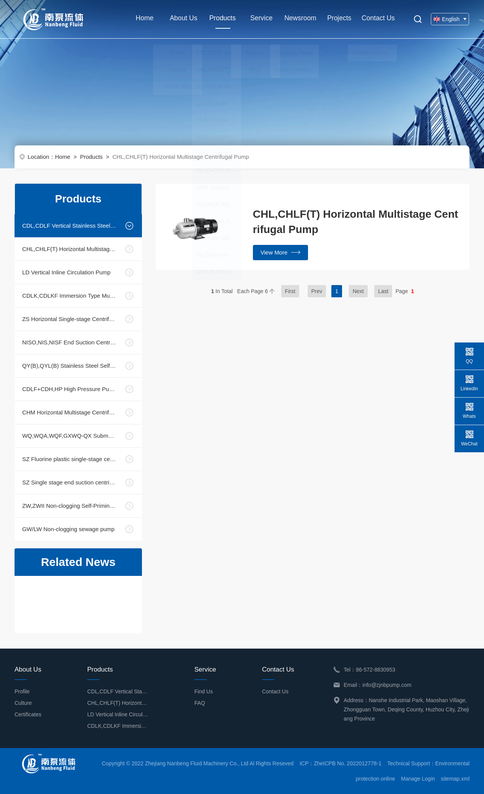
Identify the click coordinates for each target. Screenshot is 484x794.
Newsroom (299, 19)
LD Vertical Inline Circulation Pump (66, 272)
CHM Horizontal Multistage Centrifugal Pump (69, 412)
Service (260, 19)
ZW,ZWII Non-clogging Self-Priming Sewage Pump (69, 505)
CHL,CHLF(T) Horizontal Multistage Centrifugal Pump (69, 249)
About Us (182, 19)
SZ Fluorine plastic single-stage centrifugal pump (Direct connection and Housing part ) (69, 459)
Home (143, 19)
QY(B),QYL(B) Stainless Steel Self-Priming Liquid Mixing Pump (69, 365)
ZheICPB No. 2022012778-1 (347, 763)
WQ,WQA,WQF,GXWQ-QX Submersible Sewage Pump (69, 435)
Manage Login (418, 779)
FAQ (199, 703)
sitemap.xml (455, 779)
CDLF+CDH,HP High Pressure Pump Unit (69, 389)
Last (383, 291)
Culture (23, 703)
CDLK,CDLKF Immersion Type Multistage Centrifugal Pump (69, 295)
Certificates (28, 714)
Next (358, 291)
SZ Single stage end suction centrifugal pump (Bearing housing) (69, 482)
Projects (338, 19)
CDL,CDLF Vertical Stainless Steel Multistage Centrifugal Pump (69, 225)
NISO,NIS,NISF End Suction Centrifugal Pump (69, 342)
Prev (317, 291)
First (290, 291)
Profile (22, 691)
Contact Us (377, 19)
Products (221, 23)
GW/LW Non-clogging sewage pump (68, 529)
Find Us (203, 691)
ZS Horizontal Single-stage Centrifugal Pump (69, 319)
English (450, 19)
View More (281, 252)
